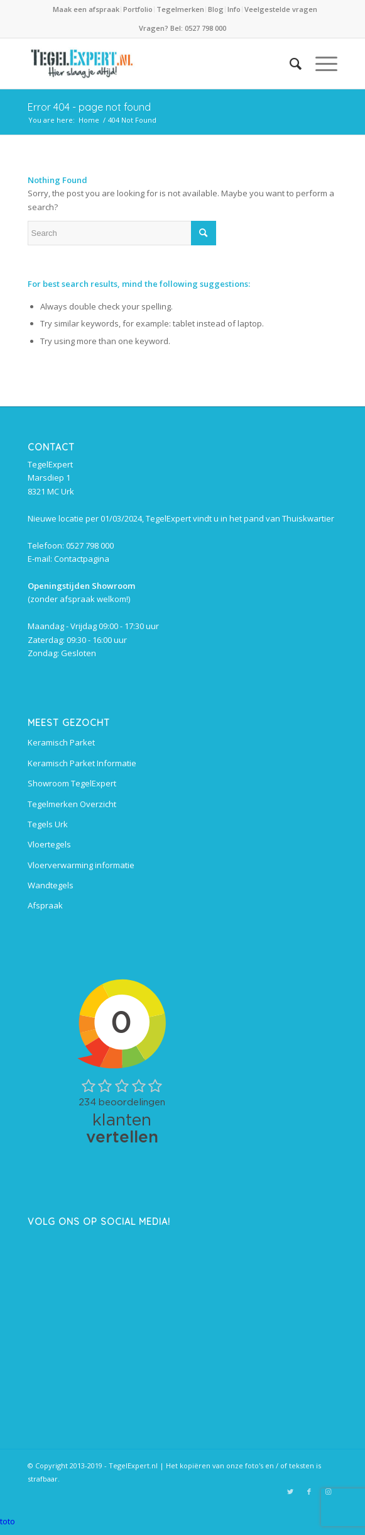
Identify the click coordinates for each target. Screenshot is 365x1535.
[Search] (289, 63)
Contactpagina (81, 558)
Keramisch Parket (61, 742)
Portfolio (138, 9)
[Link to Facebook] (309, 1491)
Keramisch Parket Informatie (82, 763)
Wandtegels (51, 885)
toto (7, 1521)
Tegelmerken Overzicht (72, 804)
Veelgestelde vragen (280, 9)
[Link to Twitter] (290, 1491)
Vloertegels (49, 844)
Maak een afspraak (86, 9)
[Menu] (320, 63)
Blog (216, 9)
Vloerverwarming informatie (81, 865)
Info (234, 9)
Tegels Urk (48, 824)
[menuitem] (87, 9)
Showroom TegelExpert (72, 783)
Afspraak (45, 905)
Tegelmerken (180, 9)
